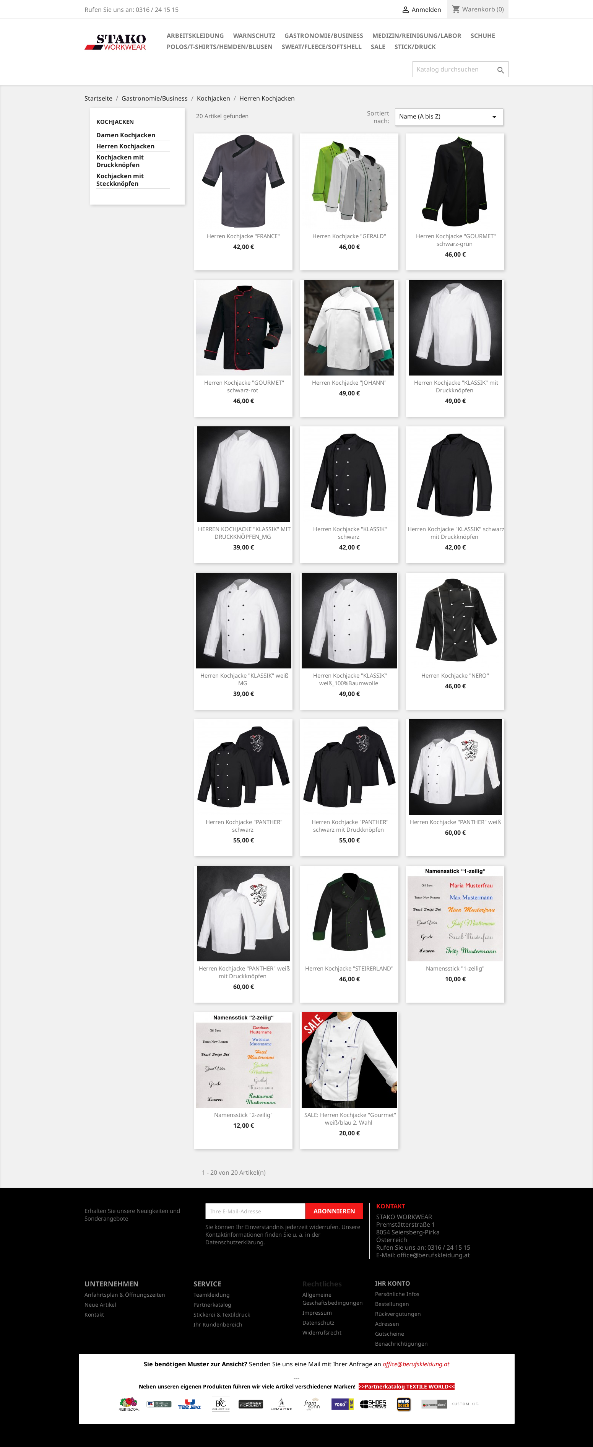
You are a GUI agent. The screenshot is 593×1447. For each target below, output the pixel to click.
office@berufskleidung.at (433, 1255)
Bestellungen (392, 1303)
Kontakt (94, 1314)
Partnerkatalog (212, 1304)
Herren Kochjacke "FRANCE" (243, 236)
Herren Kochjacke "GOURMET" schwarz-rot (244, 386)
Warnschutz (254, 35)
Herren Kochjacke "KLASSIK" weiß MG (244, 679)
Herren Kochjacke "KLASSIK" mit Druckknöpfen (456, 386)
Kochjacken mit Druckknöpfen (120, 161)
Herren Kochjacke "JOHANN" (349, 382)
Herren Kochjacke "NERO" (455, 675)
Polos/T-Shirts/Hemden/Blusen (220, 46)
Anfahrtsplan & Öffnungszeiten (124, 1294)
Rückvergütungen (398, 1313)
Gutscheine (389, 1333)
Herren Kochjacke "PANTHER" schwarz (244, 825)
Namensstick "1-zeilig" (455, 968)
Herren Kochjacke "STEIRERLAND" (349, 968)
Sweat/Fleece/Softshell (322, 46)
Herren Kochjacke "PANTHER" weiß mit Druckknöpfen (244, 972)
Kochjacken (115, 121)
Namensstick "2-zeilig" (243, 1115)
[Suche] (461, 69)
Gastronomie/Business (323, 35)
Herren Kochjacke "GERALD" (349, 236)
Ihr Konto (392, 1283)
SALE (378, 46)
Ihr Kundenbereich (217, 1324)
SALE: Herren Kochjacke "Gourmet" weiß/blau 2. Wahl (350, 1118)
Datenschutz (318, 1322)
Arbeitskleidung (195, 35)
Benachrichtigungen (401, 1343)
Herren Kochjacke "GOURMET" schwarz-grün (456, 239)
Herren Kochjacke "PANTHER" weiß (455, 822)
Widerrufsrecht (321, 1332)
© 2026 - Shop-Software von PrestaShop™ (296, 1437)
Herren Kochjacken (125, 146)
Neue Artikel (100, 1304)
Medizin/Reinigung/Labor (416, 35)
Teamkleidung (211, 1294)
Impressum (317, 1312)
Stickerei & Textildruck (221, 1314)
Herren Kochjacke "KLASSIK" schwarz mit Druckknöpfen (456, 532)
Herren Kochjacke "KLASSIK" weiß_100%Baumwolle (350, 679)
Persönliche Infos (397, 1293)
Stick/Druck (415, 46)
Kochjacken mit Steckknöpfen (120, 180)
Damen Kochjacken (125, 135)
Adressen (387, 1323)
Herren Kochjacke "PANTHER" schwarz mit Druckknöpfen (350, 825)
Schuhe (483, 35)
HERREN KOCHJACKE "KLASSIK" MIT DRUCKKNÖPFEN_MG (244, 532)
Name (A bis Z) (449, 117)
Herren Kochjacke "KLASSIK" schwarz (350, 532)
